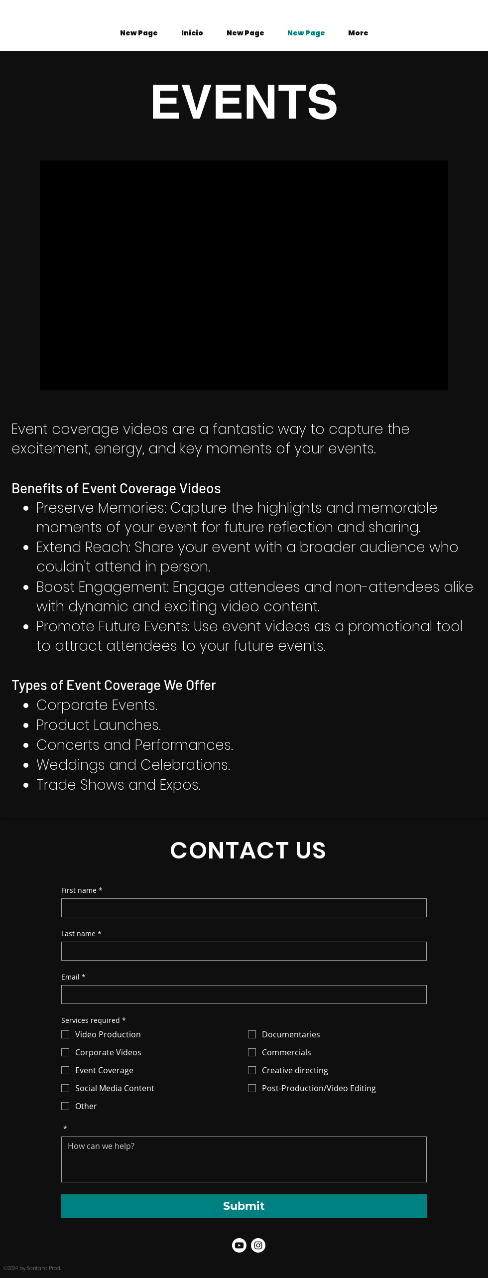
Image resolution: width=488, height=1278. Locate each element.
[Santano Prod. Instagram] (258, 1245)
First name (82, 890)
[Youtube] (239, 1245)
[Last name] (241, 951)
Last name (81, 933)
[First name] (241, 908)
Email (73, 977)
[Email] (241, 994)
